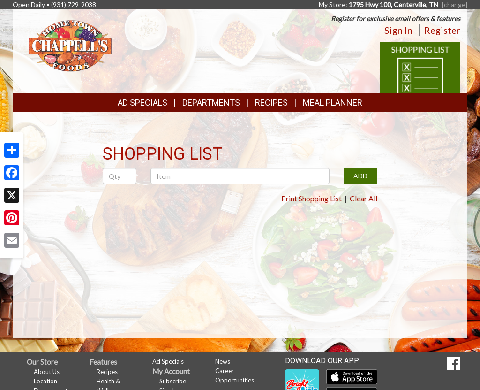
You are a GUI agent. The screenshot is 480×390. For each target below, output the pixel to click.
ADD (360, 176)
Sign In (398, 30)
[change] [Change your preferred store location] (454, 4)
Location (45, 381)
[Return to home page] (70, 45)
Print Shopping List (311, 198)
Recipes (271, 102)
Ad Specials (142, 102)
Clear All (363, 198)
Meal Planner (332, 102)
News (222, 361)
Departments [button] (211, 102)
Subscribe (172, 381)
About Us (47, 371)
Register (442, 30)
